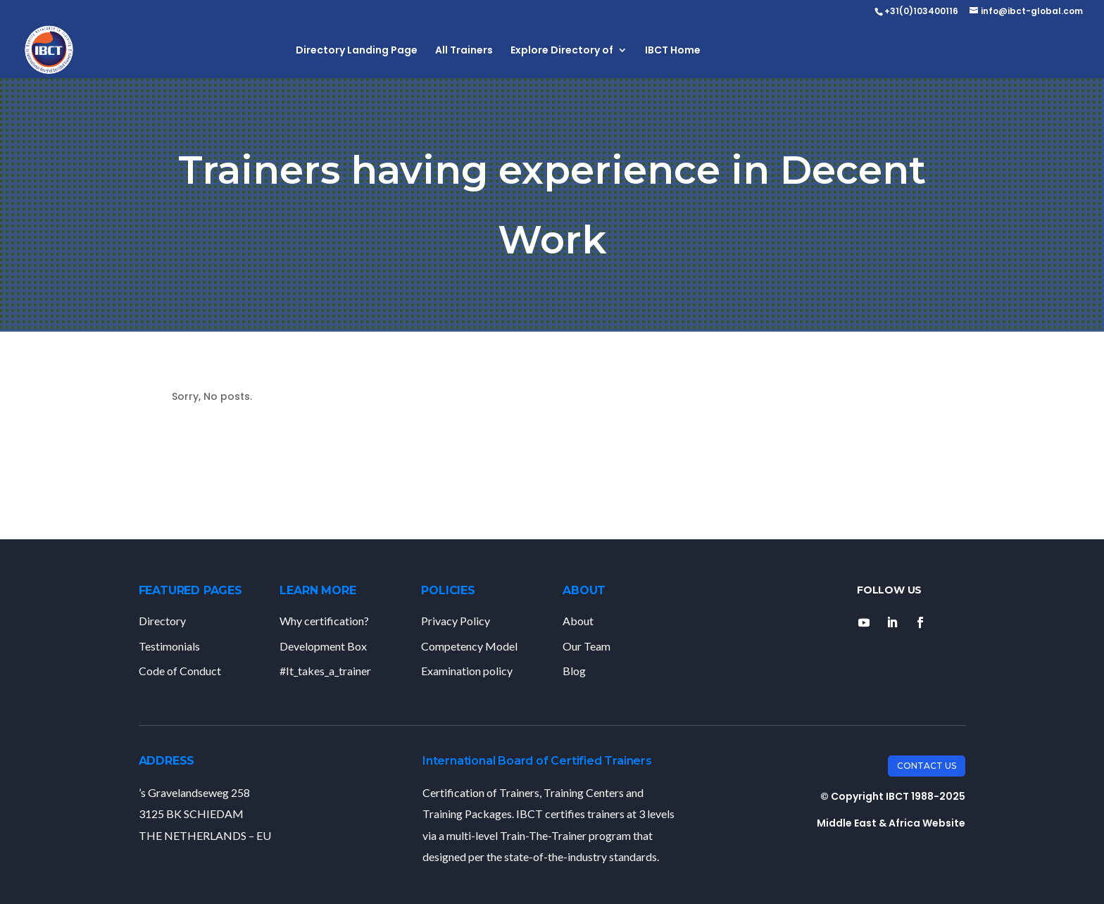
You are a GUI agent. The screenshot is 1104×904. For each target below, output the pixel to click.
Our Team (586, 646)
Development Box (323, 646)
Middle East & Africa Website (891, 823)
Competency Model (469, 646)
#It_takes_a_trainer (325, 670)
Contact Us (926, 765)
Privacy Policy (455, 620)
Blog (574, 670)
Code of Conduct (180, 670)
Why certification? (324, 620)
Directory (162, 620)
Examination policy (467, 670)
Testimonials (169, 646)
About (578, 620)
